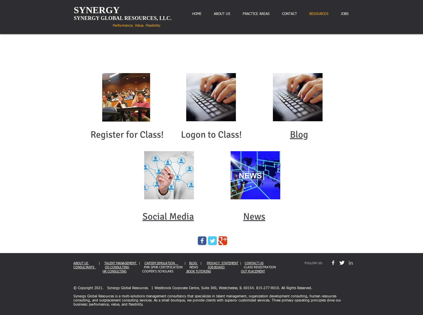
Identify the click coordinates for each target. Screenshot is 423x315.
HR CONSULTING (114, 271)
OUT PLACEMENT (253, 271)
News (254, 216)
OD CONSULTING (117, 267)
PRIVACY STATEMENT (222, 263)
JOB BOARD (216, 267)
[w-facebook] (333, 263)
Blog (299, 134)
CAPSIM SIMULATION (161, 263)
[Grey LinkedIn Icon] (351, 263)
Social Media (168, 216)
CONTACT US (254, 263)
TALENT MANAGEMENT (120, 263)
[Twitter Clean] (342, 263)
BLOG (193, 263)
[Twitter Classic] (212, 240)
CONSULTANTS (84, 267)
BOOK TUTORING (198, 271)
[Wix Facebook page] (202, 240)
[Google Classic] (222, 240)
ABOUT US (81, 263)
